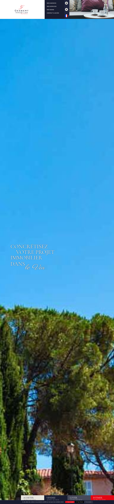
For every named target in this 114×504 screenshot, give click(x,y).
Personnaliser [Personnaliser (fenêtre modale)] (88, 502)
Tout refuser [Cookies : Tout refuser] (79, 502)
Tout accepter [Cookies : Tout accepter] (70, 502)
